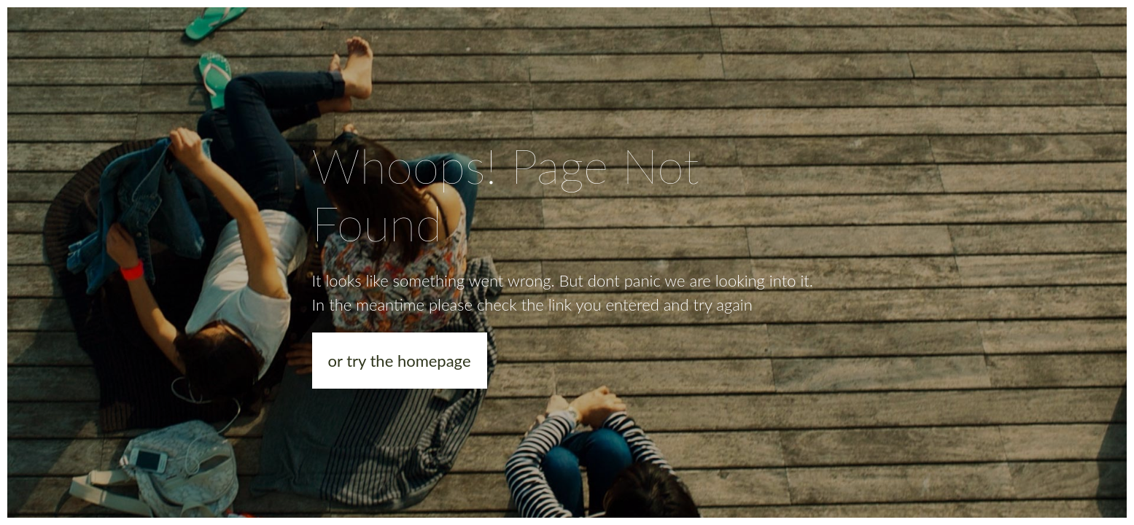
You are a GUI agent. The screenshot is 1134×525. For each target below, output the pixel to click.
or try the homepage (399, 360)
